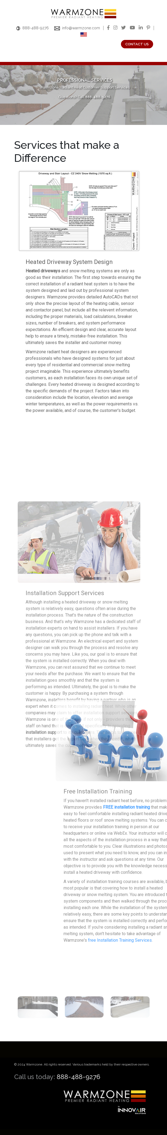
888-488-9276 (32, 28)
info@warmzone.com (77, 28)
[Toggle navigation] (18, 57)
